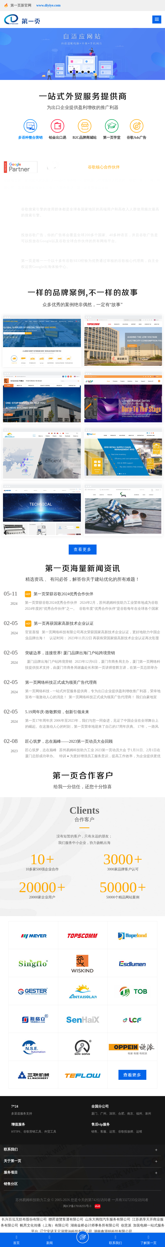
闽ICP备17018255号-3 (77, 1206)
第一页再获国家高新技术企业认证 (64, 623)
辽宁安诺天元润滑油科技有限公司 (66, 1231)
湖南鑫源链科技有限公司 (113, 1231)
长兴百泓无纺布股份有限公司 (24, 1219)
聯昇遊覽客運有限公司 (66, 1219)
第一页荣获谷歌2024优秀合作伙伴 (63, 594)
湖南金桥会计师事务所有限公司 (94, 1225)
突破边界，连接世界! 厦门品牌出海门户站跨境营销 (70, 653)
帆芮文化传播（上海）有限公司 (44, 1225)
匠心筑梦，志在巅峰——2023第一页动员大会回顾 (69, 741)
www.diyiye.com (48, 5)
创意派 (126, 1225)
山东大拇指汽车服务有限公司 (107, 1219)
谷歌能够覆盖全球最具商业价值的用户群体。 (61, 202)
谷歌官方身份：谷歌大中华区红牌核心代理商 (61, 253)
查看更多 (83, 549)
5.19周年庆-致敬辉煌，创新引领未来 (57, 712)
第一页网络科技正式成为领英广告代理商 (61, 682)
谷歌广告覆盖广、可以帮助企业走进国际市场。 (63, 228)
